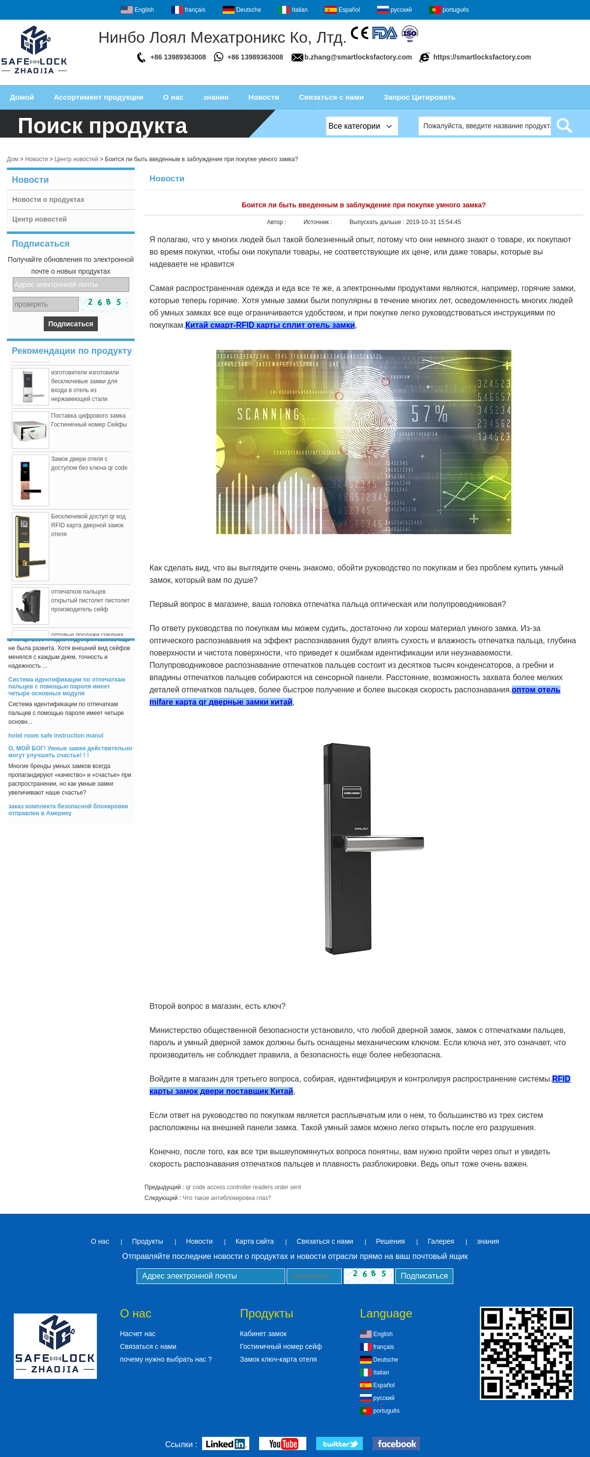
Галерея (441, 1241)
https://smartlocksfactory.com (482, 57)
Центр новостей (76, 159)
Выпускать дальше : (378, 222)
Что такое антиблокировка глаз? (226, 1198)
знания (216, 97)
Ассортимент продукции (98, 97)
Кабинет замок (263, 1334)
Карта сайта (255, 1241)
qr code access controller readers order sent (243, 1187)
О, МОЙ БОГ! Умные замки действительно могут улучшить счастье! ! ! (70, 754)
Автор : (277, 222)
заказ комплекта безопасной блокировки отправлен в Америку (68, 812)
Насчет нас (137, 1334)
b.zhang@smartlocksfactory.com (358, 57)
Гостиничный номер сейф (281, 1346)
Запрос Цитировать (419, 97)
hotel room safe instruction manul (55, 737)
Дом (12, 159)
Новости (263, 97)
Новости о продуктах (48, 199)
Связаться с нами (331, 97)
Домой (22, 97)
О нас (173, 97)
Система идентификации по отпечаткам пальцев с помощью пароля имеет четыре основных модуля (66, 688)
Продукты (147, 1241)
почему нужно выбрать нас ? (166, 1359)
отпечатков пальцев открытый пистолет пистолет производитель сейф (90, 602)
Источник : (318, 222)
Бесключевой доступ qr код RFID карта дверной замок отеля (88, 527)
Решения (390, 1241)
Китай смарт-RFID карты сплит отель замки (270, 325)
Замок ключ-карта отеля (278, 1359)
